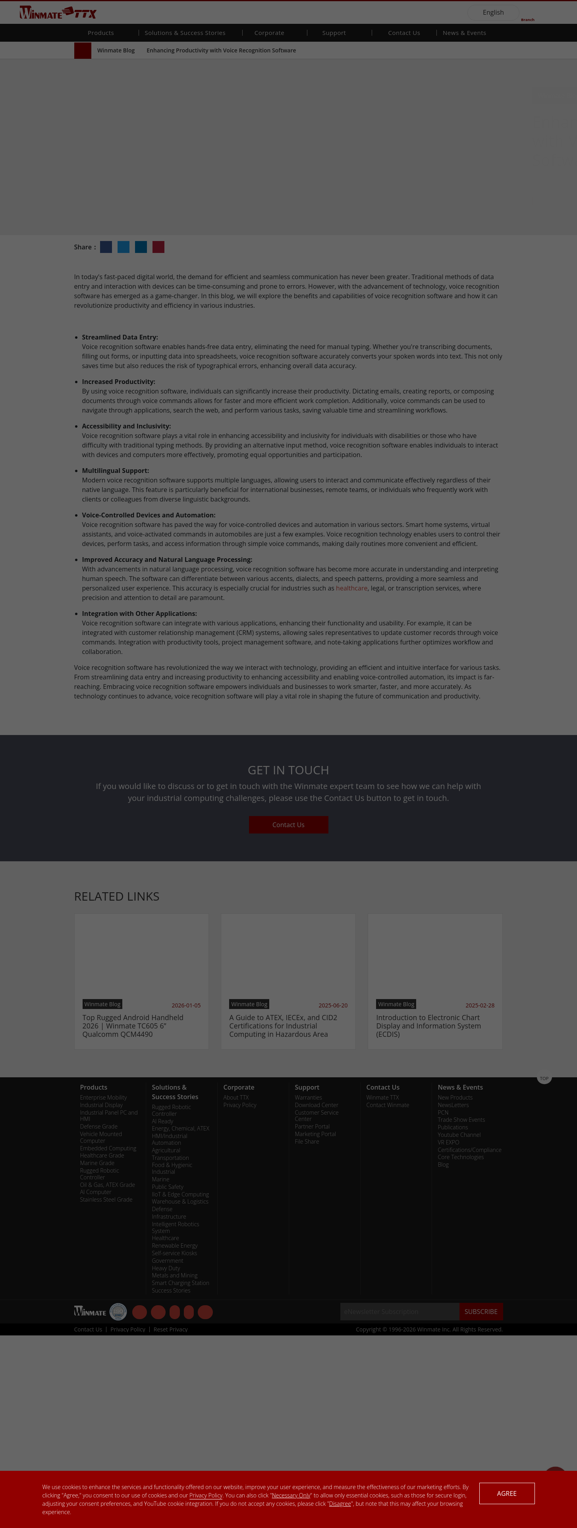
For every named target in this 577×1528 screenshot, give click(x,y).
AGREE (507, 1493)
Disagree (340, 1503)
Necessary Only (291, 1495)
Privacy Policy (205, 1495)
